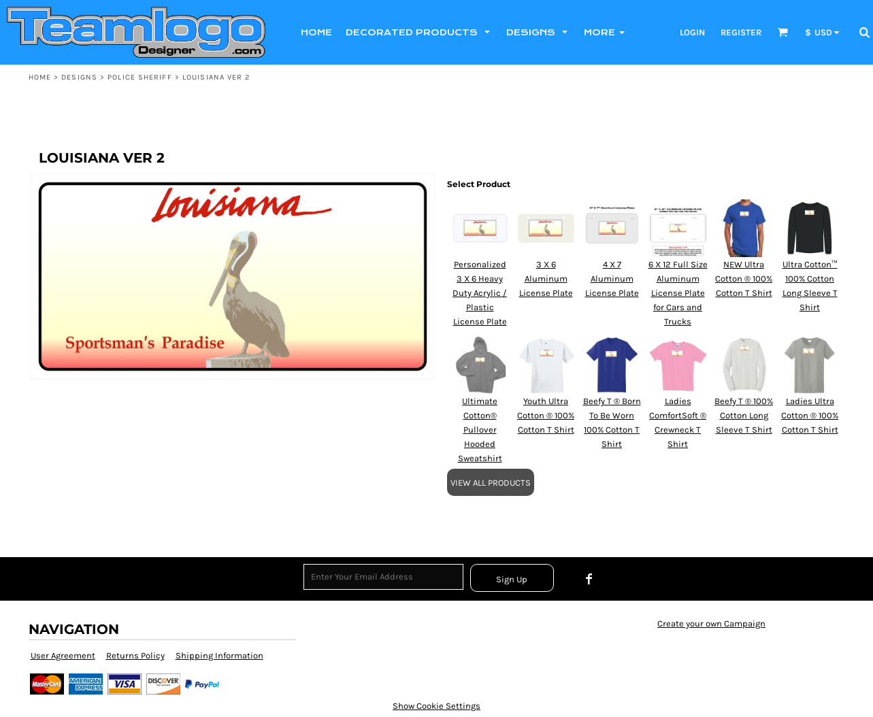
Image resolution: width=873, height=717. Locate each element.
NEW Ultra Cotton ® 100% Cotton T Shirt (743, 278)
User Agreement (63, 655)
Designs (79, 77)
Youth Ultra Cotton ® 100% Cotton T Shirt (545, 415)
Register (741, 32)
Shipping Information (219, 655)
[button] (782, 32)
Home (40, 77)
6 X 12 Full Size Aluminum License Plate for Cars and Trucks (678, 292)
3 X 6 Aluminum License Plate (546, 278)
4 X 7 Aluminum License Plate (612, 278)
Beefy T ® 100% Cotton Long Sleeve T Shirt (743, 415)
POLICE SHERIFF (139, 77)
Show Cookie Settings (436, 706)
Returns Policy (135, 655)
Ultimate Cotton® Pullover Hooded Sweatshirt (480, 429)
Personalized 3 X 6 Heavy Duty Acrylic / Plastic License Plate (479, 292)
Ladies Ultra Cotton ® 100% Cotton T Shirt (809, 415)
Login (692, 32)
